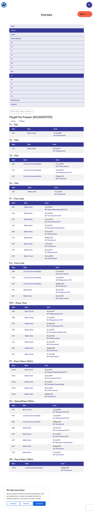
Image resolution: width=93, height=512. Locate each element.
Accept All (39, 503)
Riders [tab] (13, 26)
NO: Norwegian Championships (55, 228)
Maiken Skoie (31, 148)
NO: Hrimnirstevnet (60, 135)
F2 (11, 55)
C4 (12, 42)
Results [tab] (13, 121)
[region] (26, 497)
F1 (11, 51)
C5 (12, 47)
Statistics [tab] (14, 104)
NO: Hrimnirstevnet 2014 (52, 222)
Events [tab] (13, 34)
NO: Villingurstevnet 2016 (55, 320)
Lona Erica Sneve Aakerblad (32, 164)
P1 (12, 59)
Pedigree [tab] (22, 121)
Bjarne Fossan (31, 133)
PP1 (12, 71)
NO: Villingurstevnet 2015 (64, 172)
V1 (12, 92)
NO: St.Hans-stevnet (62, 298)
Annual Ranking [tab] (16, 38)
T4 (12, 88)
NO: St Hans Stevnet (62, 166)
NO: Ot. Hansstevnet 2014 (53, 216)
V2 (12, 96)
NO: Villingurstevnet (59, 151)
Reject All (26, 503)
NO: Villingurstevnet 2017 (55, 314)
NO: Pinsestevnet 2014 (63, 292)
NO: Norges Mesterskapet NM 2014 (56, 209)
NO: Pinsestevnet (61, 178)
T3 (12, 84)
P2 (12, 63)
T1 (12, 75)
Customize (13, 503)
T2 (12, 79)
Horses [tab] (13, 30)
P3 (12, 67)
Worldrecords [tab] (15, 100)
